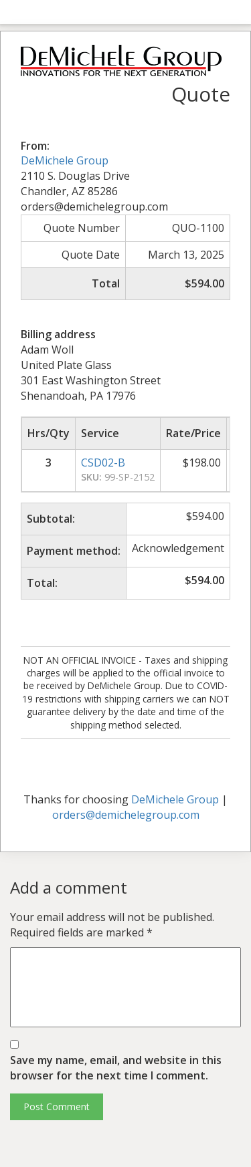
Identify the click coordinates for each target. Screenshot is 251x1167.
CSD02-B (103, 462)
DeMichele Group (64, 160)
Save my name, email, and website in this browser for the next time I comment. (116, 1068)
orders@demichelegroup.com (125, 814)
